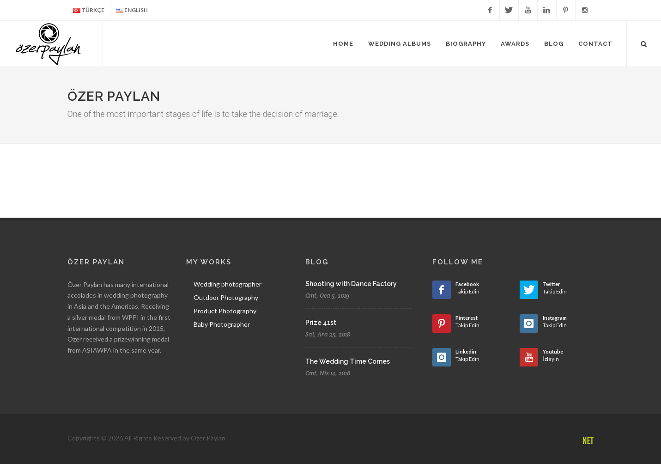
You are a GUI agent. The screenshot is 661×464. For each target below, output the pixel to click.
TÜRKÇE (88, 10)
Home (343, 43)
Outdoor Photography (226, 297)
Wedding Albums (399, 43)
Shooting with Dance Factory (351, 283)
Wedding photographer (227, 284)
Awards (515, 43)
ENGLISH (132, 10)
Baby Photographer (222, 324)
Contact (595, 43)
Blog (554, 43)
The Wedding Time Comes (347, 361)
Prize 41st (320, 322)
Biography (466, 43)
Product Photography (225, 311)
